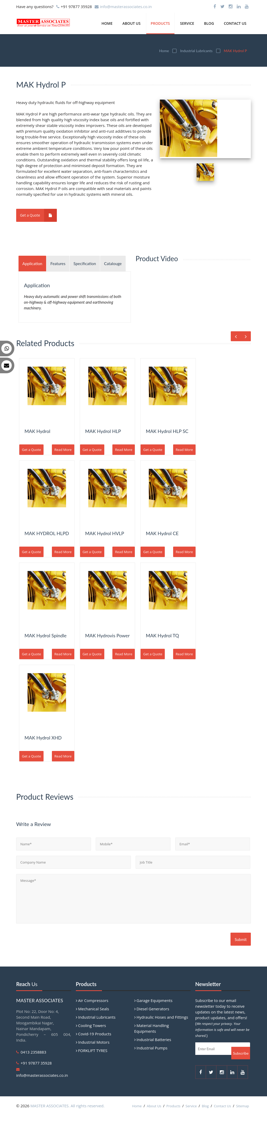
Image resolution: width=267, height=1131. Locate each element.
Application (34, 263)
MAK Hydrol (37, 447)
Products (160, 23)
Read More (63, 465)
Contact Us (235, 23)
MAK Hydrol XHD (43, 753)
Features (63, 263)
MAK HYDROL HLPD (47, 549)
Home (106, 23)
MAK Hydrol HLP (103, 447)
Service (187, 23)
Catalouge (33, 279)
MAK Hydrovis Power (107, 651)
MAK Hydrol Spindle (45, 651)
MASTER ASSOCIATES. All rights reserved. (68, 1121)
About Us (131, 23)
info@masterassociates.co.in (126, 6)
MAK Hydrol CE (162, 549)
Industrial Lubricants (196, 50)
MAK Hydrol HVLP (104, 549)
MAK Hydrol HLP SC (167, 447)
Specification (93, 263)
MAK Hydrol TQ (162, 651)
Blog (209, 23)
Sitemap (242, 1121)
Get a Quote (40, 215)
